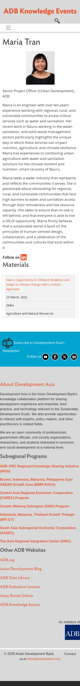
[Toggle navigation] (8, 28)
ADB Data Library (15, 578)
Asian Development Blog (21, 569)
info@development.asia (44, 659)
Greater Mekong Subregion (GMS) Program (34, 506)
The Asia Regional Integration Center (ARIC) (35, 541)
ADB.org (7, 560)
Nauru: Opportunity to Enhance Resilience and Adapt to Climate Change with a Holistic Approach (37, 284)
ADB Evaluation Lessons (20, 587)
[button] (57, 20)
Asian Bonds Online (16, 596)
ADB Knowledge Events (20, 605)
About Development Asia (27, 384)
